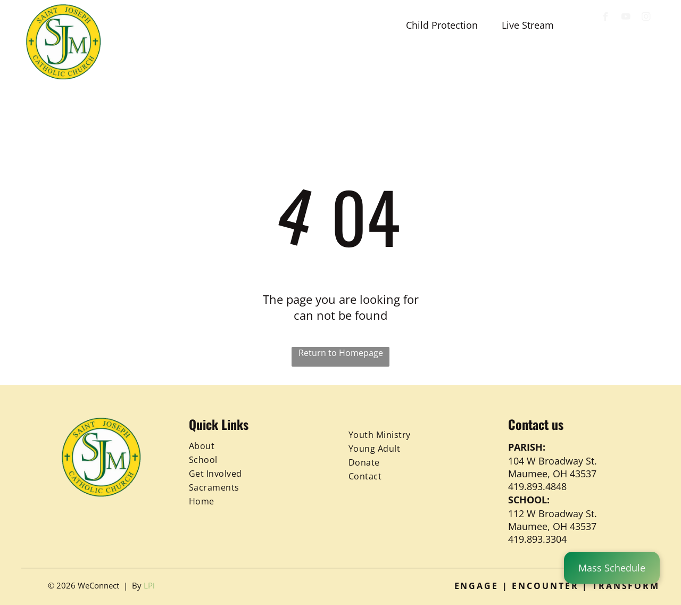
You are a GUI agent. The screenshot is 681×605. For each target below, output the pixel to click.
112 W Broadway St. (552, 513)
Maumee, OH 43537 (552, 473)
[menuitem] (153, 64)
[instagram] (646, 18)
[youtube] (626, 18)
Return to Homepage (340, 353)
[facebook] (605, 18)
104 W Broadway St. (552, 460)
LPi (149, 585)
